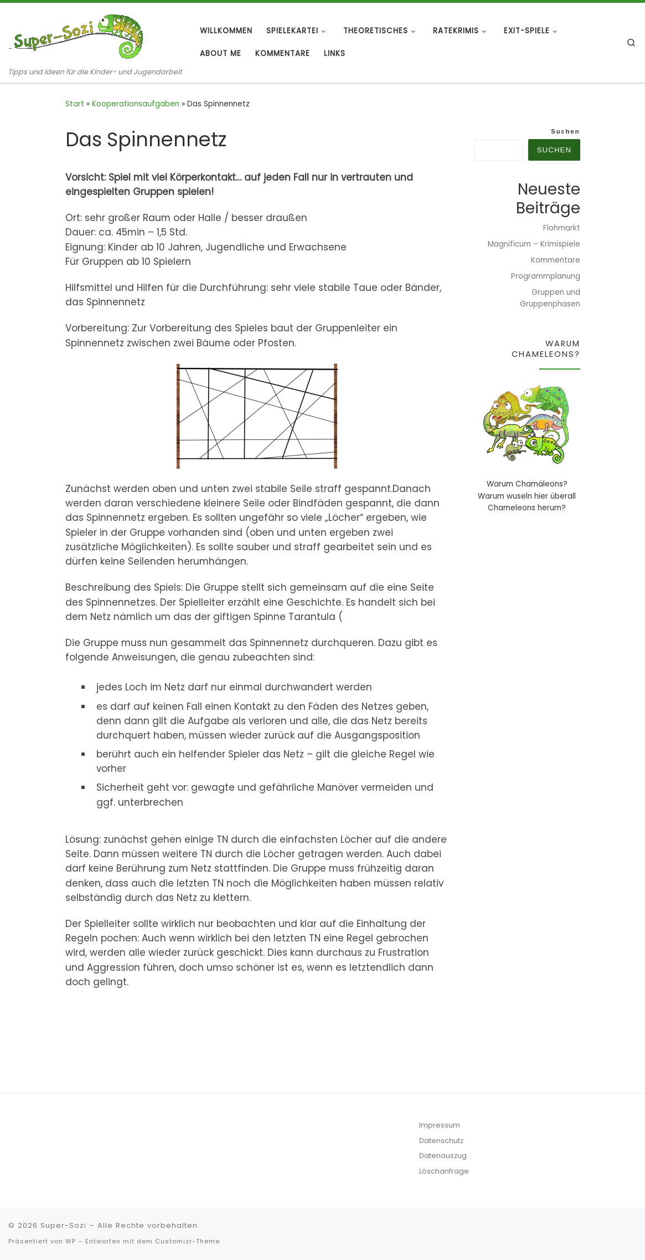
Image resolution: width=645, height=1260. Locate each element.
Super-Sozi (63, 1225)
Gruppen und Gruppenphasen (550, 298)
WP (70, 1241)
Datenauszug (443, 1155)
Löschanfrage (444, 1171)
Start (74, 104)
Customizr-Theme (187, 1241)
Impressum (439, 1125)
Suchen (565, 131)
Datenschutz (441, 1140)
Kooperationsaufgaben (135, 104)
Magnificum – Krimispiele (534, 244)
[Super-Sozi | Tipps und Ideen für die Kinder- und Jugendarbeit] (77, 35)
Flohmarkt (561, 228)
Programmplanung (545, 276)
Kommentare (555, 260)
